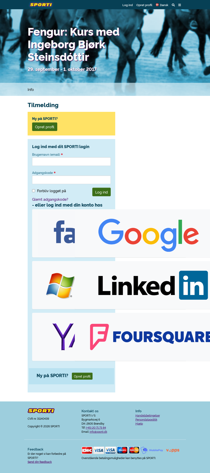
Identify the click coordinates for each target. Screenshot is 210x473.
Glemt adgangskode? (50, 199)
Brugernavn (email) (47, 154)
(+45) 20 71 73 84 (96, 427)
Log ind (127, 5)
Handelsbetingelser (147, 415)
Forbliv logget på (51, 190)
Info (31, 89)
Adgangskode (44, 172)
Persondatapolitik (146, 419)
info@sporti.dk (98, 431)
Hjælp (139, 423)
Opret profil (144, 5)
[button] (162, 5)
